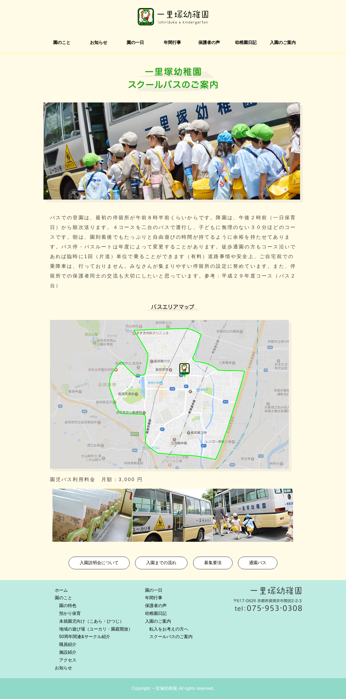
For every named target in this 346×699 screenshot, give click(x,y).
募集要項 (212, 562)
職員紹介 (67, 644)
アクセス (67, 660)
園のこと (61, 42)
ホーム (61, 590)
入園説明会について (99, 562)
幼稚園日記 (246, 42)
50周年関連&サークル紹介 (84, 636)
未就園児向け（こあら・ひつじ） (91, 621)
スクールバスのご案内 (171, 636)
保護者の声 (209, 42)
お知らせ (98, 42)
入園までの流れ (161, 562)
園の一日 (135, 42)
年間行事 (172, 42)
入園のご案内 (283, 42)
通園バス (257, 562)
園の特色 (67, 605)
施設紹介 (67, 652)
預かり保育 (70, 613)
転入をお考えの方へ (168, 629)
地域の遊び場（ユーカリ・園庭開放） (96, 629)
